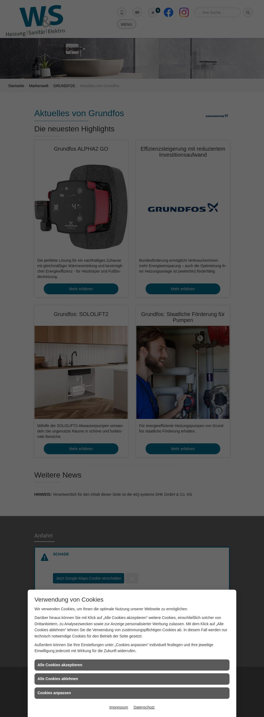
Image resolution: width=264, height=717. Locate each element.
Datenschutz (144, 707)
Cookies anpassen (54, 693)
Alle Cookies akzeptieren (59, 665)
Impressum (118, 707)
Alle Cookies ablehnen (57, 679)
